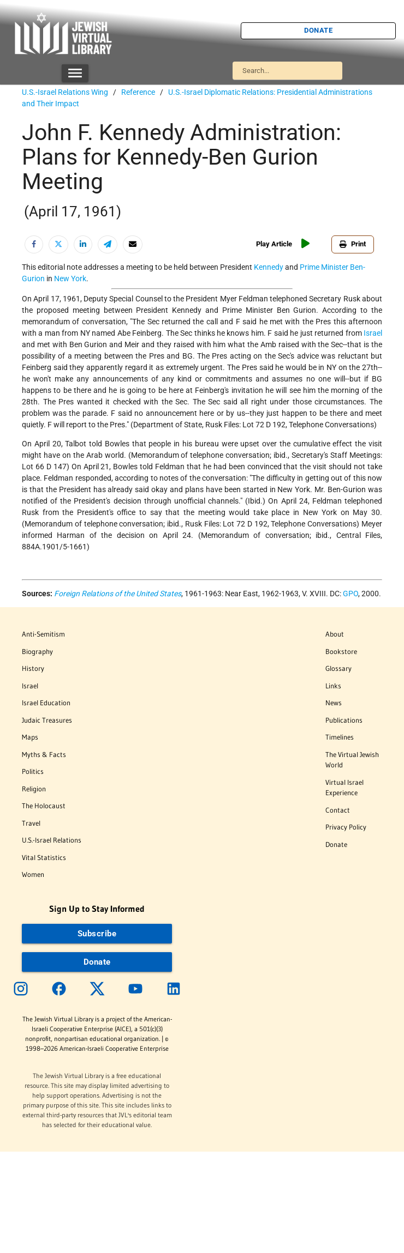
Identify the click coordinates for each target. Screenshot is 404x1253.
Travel (31, 823)
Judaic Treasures (47, 720)
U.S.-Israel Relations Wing (65, 92)
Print (353, 244)
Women (33, 874)
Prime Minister (324, 267)
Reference (138, 92)
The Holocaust (44, 805)
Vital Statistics (44, 857)
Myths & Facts (44, 754)
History (33, 668)
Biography (37, 651)
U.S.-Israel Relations (51, 840)
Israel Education (46, 702)
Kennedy (268, 267)
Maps (30, 737)
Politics (33, 771)
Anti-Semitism (43, 633)
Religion (34, 788)
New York (70, 278)
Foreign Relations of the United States (117, 593)
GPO (350, 593)
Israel (373, 333)
